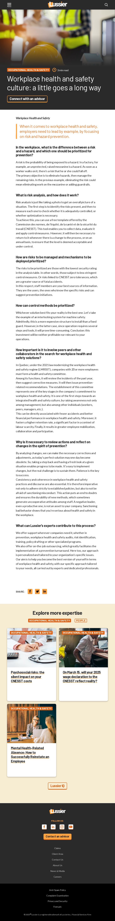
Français (57, 906)
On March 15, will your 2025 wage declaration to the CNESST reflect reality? (82, 676)
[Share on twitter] (37, 591)
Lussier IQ (57, 786)
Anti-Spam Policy (57, 890)
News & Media (57, 871)
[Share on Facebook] (30, 591)
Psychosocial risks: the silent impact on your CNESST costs (27, 676)
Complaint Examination (57, 895)
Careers (58, 876)
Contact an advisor (57, 836)
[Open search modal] (106, 4)
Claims (57, 848)
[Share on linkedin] (44, 591)
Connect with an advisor (27, 99)
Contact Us (57, 859)
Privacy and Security (57, 901)
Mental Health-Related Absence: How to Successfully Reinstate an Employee (30, 754)
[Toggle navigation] (9, 5)
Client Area (57, 854)
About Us (57, 865)
